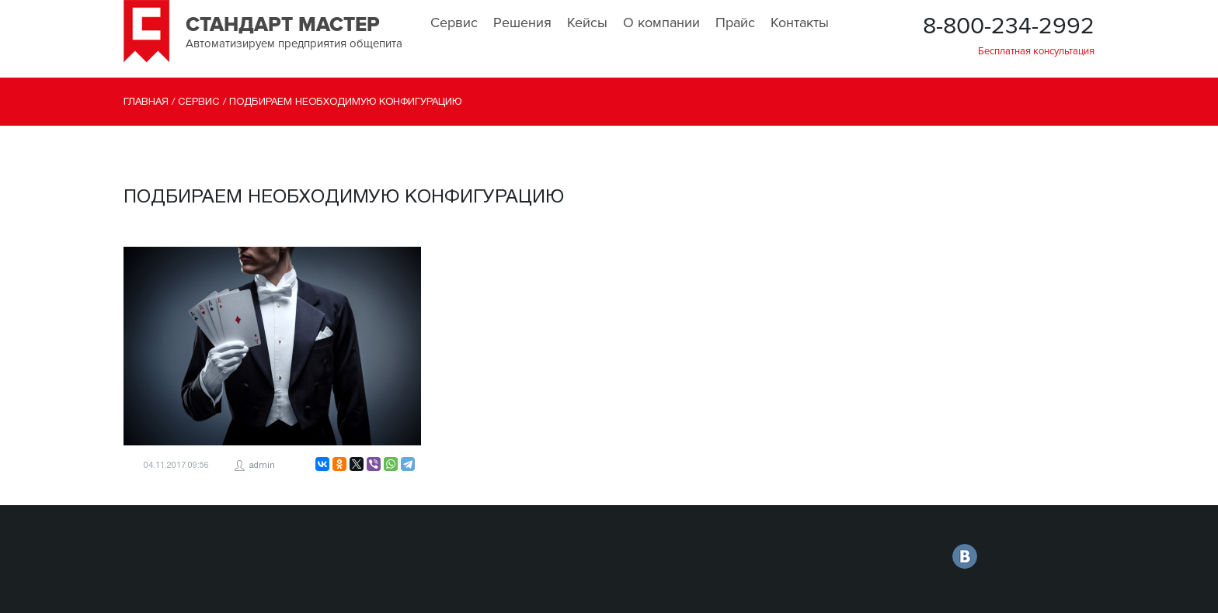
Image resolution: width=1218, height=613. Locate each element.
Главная (146, 102)
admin (262, 465)
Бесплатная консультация (1036, 51)
